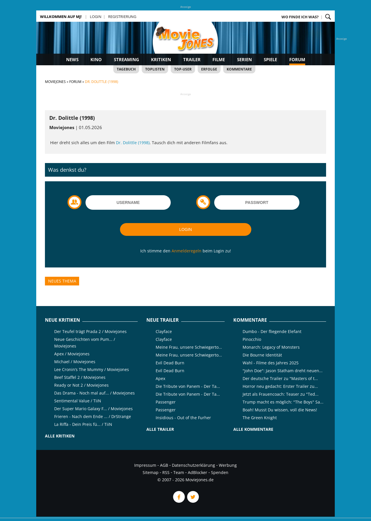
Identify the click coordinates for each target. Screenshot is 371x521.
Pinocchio (252, 339)
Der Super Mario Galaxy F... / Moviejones (93, 408)
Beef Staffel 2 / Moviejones (80, 377)
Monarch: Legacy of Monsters (271, 347)
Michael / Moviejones (74, 361)
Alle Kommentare (253, 429)
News (72, 59)
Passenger (166, 402)
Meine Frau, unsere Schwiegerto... (189, 347)
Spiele (270, 59)
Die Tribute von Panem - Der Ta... (188, 386)
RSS (166, 472)
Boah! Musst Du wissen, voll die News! (280, 410)
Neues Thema (62, 281)
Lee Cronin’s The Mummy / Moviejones (91, 369)
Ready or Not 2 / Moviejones (81, 385)
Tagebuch (126, 69)
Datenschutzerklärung (193, 465)
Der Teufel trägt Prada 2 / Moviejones (90, 331)
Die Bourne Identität (262, 355)
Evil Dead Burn (170, 363)
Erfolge (209, 69)
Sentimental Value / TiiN (77, 401)
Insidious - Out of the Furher (183, 417)
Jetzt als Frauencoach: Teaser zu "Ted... (281, 394)
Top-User (183, 69)
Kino (96, 59)
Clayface (164, 331)
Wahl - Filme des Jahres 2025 (271, 363)
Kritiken (161, 59)
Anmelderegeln (186, 251)
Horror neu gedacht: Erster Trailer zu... (280, 386)
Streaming (126, 59)
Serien (244, 59)
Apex (160, 378)
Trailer (192, 59)
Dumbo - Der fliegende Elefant (272, 331)
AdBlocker (197, 472)
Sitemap (151, 472)
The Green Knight (260, 417)
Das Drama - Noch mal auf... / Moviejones (94, 393)
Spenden (219, 472)
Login (95, 16)
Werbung (228, 465)
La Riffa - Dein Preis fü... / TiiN (83, 424)
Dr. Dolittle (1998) (133, 142)
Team (178, 472)
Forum (297, 59)
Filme (218, 59)
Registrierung (122, 16)
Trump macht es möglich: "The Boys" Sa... (283, 402)
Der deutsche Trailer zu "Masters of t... (280, 378)
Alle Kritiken (59, 436)
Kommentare (239, 69)
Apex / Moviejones (72, 354)
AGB (164, 465)
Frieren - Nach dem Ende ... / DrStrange (92, 416)
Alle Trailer (160, 429)
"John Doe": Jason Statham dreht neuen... (283, 370)
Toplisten (155, 69)
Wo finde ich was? (300, 16)
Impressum (145, 465)
